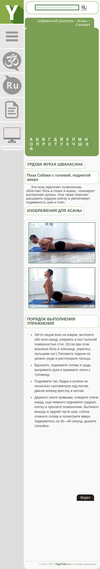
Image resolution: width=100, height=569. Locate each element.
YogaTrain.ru (62, 564)
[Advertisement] (50, 85)
